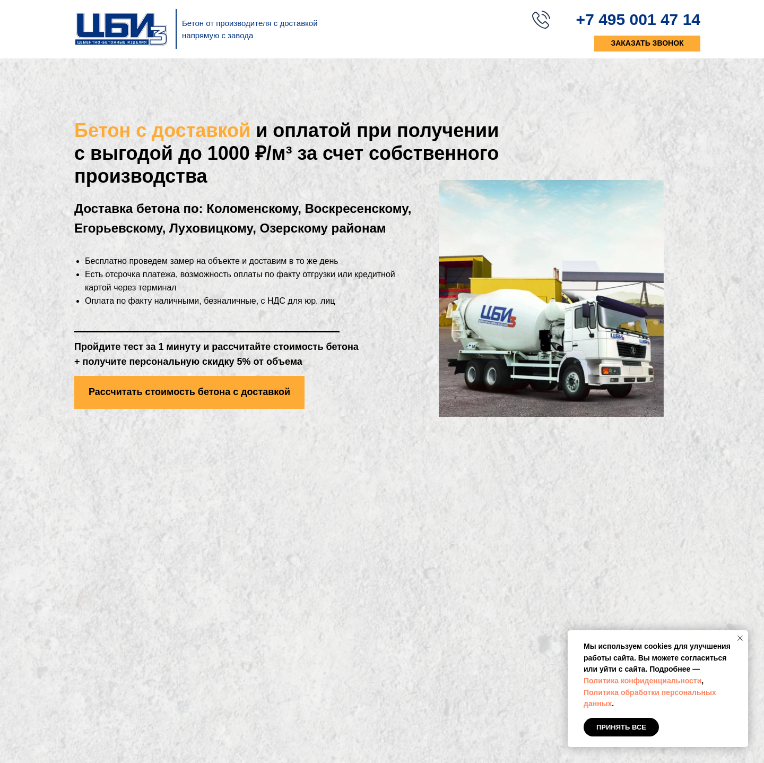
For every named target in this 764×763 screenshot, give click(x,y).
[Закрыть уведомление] (740, 638)
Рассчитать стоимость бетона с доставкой (189, 392)
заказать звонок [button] (647, 43)
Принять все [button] (621, 727)
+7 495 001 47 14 (638, 19)
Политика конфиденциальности (642, 680)
